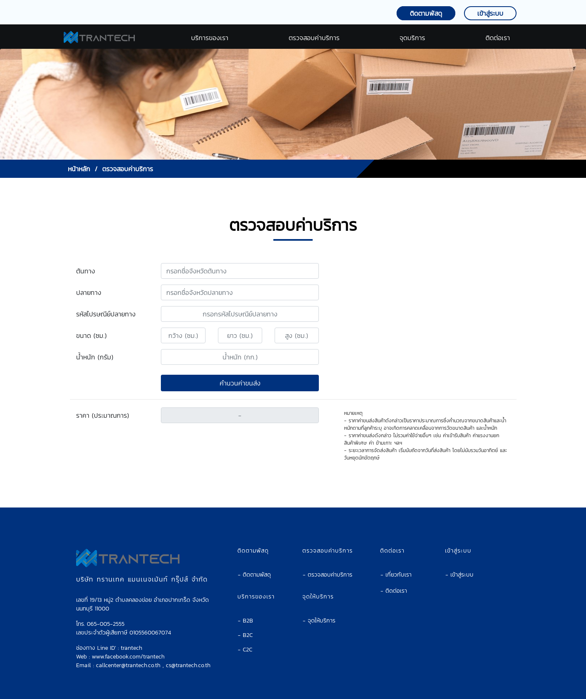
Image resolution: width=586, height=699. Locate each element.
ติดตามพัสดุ (426, 13)
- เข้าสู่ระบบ (459, 568)
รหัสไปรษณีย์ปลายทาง (106, 314)
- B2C (245, 628)
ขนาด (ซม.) (91, 335)
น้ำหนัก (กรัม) (94, 357)
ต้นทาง (85, 271)
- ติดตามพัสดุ (254, 568)
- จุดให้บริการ (319, 614)
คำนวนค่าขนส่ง (240, 383)
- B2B (245, 614)
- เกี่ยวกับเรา (395, 568)
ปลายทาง (88, 292)
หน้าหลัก (79, 169)
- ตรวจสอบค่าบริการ (327, 568)
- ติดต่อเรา (393, 584)
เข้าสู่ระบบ (490, 13)
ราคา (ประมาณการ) (102, 415)
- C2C (245, 643)
